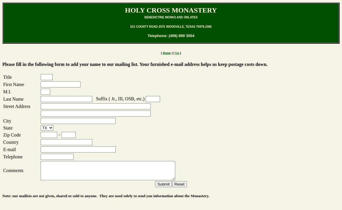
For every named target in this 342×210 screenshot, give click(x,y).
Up (177, 53)
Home (167, 53)
